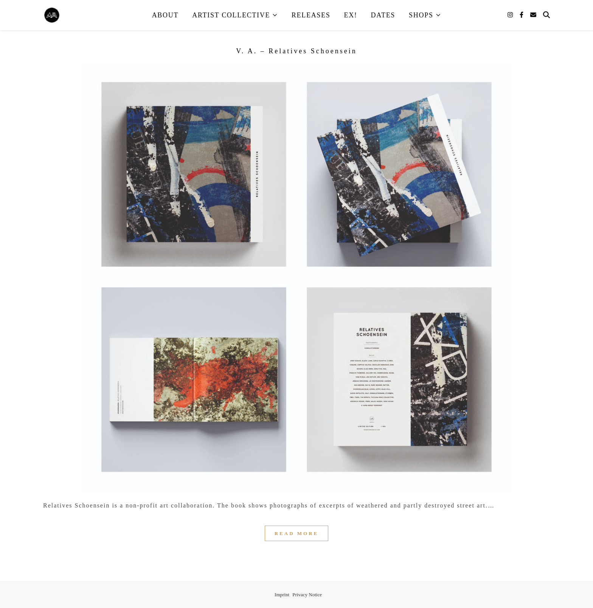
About (165, 15)
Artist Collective (231, 15)
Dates (383, 15)
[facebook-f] (522, 15)
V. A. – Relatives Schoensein (296, 51)
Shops (421, 15)
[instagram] (511, 15)
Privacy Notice (307, 594)
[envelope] (533, 15)
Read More (297, 533)
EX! (350, 15)
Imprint (282, 594)
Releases (311, 15)
